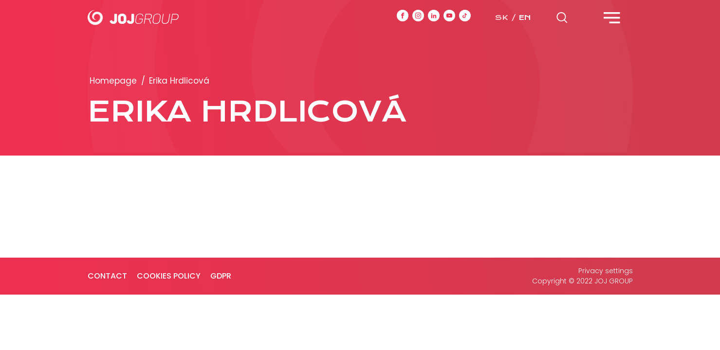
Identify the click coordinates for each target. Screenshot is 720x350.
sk (501, 17)
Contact (107, 275)
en (524, 17)
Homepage (113, 81)
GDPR (220, 275)
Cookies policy (169, 275)
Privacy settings (605, 271)
